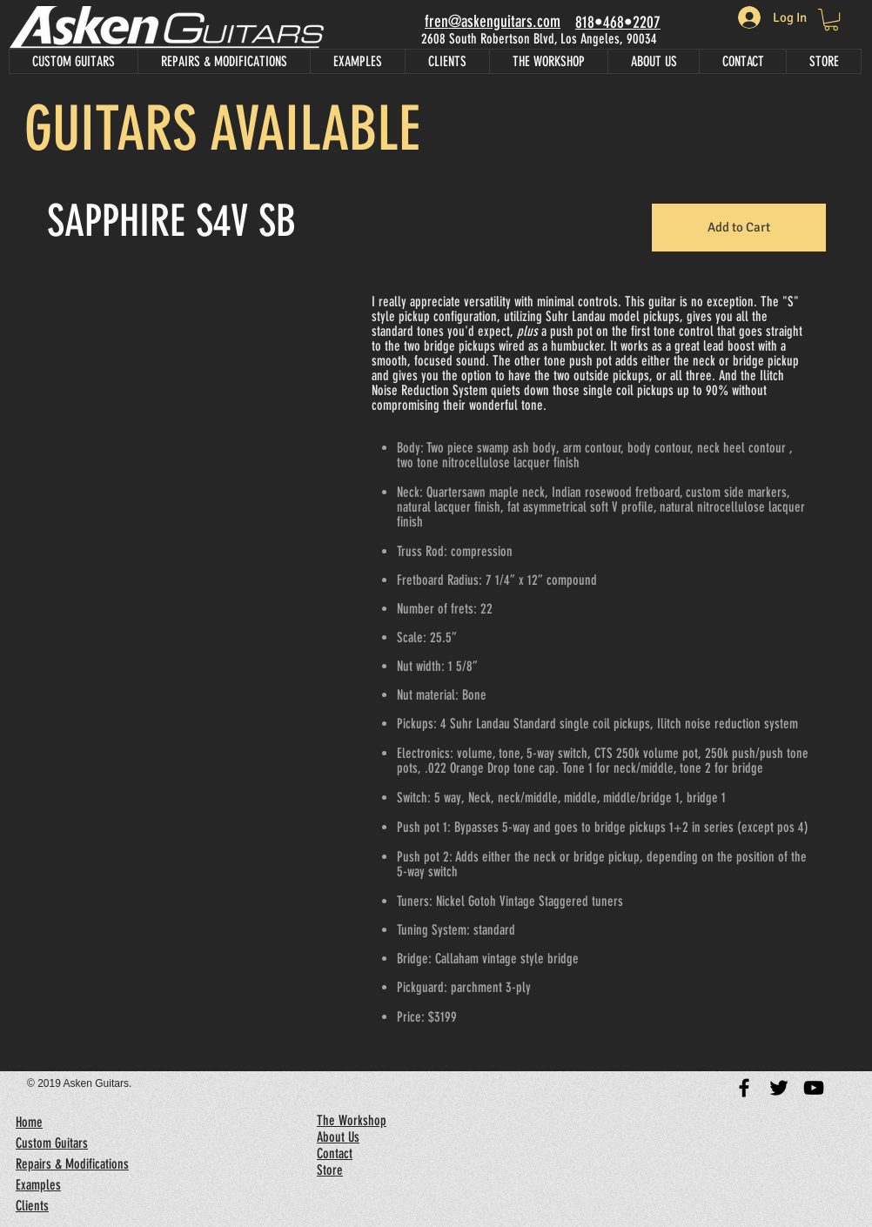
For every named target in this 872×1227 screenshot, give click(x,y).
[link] (831, 19)
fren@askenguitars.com (492, 21)
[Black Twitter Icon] (779, 1088)
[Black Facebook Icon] (744, 1088)
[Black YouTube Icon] (814, 1088)
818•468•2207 (618, 22)
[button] (170, 576)
